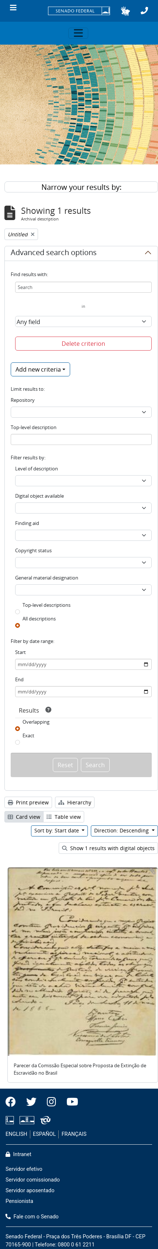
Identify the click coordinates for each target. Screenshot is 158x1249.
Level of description (36, 468)
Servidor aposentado (30, 1190)
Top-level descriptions (47, 605)
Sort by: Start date (57, 830)
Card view (24, 816)
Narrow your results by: (81, 187)
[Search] (83, 287)
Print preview (28, 802)
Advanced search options (54, 253)
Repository (23, 400)
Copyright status (33, 550)
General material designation (46, 577)
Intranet (18, 1154)
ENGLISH (16, 1134)
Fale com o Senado (32, 1217)
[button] (125, 11)
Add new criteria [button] (38, 369)
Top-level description (33, 427)
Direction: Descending (122, 830)
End (19, 679)
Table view (64, 816)
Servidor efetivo (24, 1169)
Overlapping (36, 722)
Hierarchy (74, 802)
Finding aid (27, 523)
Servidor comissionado (33, 1180)
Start (20, 652)
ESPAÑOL (44, 1134)
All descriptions (39, 618)
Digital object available (39, 496)
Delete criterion (83, 344)
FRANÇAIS (74, 1134)
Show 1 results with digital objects (108, 848)
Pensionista (19, 1201)
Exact (28, 735)
